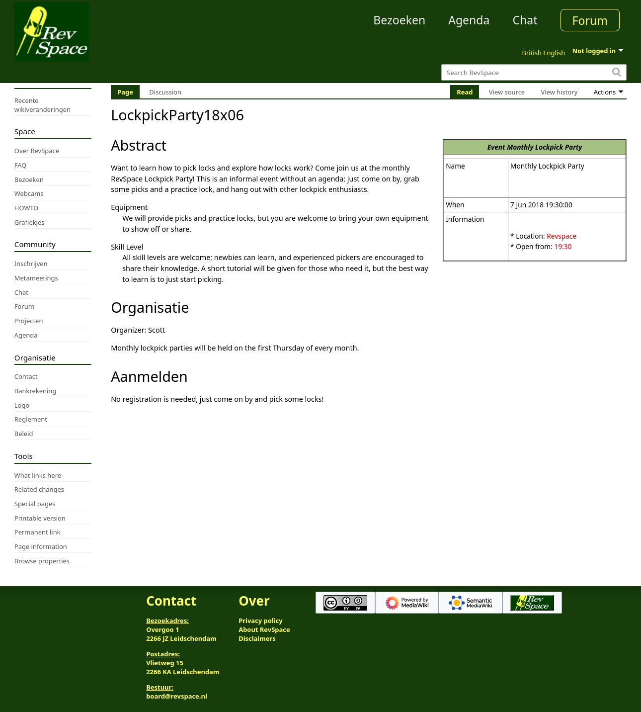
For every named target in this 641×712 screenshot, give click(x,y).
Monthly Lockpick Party (544, 147)
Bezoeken (399, 20)
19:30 (562, 246)
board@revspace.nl (176, 696)
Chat (524, 20)
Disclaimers (257, 638)
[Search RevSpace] (534, 72)
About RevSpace (264, 629)
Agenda (468, 20)
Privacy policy (260, 620)
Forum (590, 20)
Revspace (561, 236)
